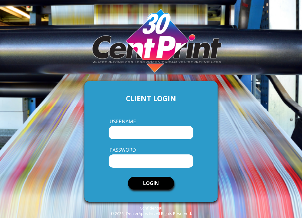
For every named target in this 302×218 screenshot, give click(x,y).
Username (123, 121)
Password (123, 150)
